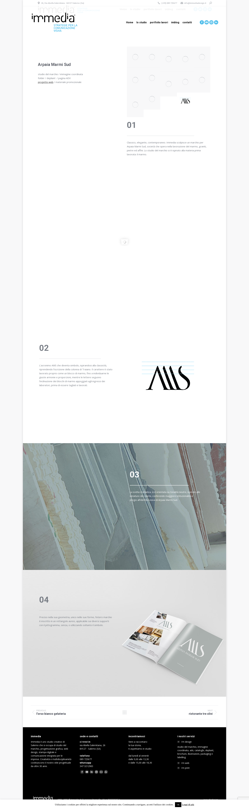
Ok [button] (178, 804)
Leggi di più (188, 804)
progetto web (45, 82)
